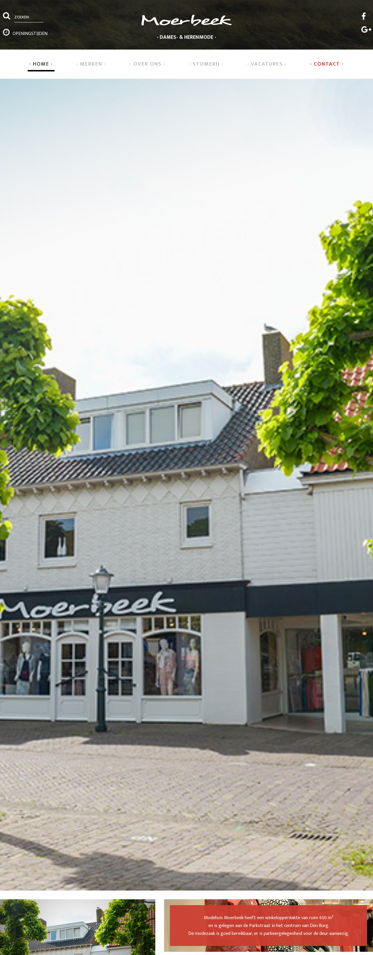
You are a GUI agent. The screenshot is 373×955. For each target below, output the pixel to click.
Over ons (147, 64)
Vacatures (267, 64)
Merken (91, 64)
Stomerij (206, 64)
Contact (327, 64)
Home (41, 64)
